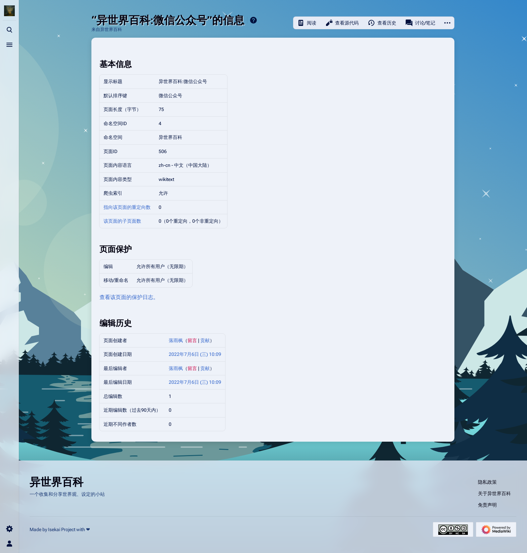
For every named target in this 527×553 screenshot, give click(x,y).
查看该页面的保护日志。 (129, 297)
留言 (192, 340)
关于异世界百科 (494, 493)
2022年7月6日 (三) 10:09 (195, 354)
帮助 (253, 20)
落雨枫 (176, 340)
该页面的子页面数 (122, 221)
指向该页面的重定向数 (127, 207)
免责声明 (487, 505)
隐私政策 (487, 482)
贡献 (205, 340)
